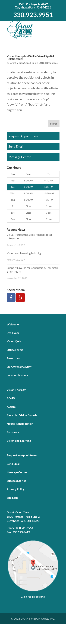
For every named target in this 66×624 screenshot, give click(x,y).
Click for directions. (33, 596)
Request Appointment (23, 136)
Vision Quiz (14, 341)
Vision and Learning (19, 440)
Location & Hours (17, 375)
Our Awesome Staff (19, 366)
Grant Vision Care (20, 62)
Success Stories (16, 480)
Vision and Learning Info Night (25, 253)
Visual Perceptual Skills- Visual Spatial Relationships (30, 57)
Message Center (19, 157)
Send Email (16, 146)
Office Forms (15, 349)
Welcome (13, 324)
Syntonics (13, 432)
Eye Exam (13, 332)
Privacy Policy (16, 489)
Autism (11, 406)
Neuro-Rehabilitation (20, 423)
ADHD (11, 398)
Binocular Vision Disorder (23, 415)
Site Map (12, 497)
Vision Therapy (16, 389)
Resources (52, 62)
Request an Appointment (22, 455)
